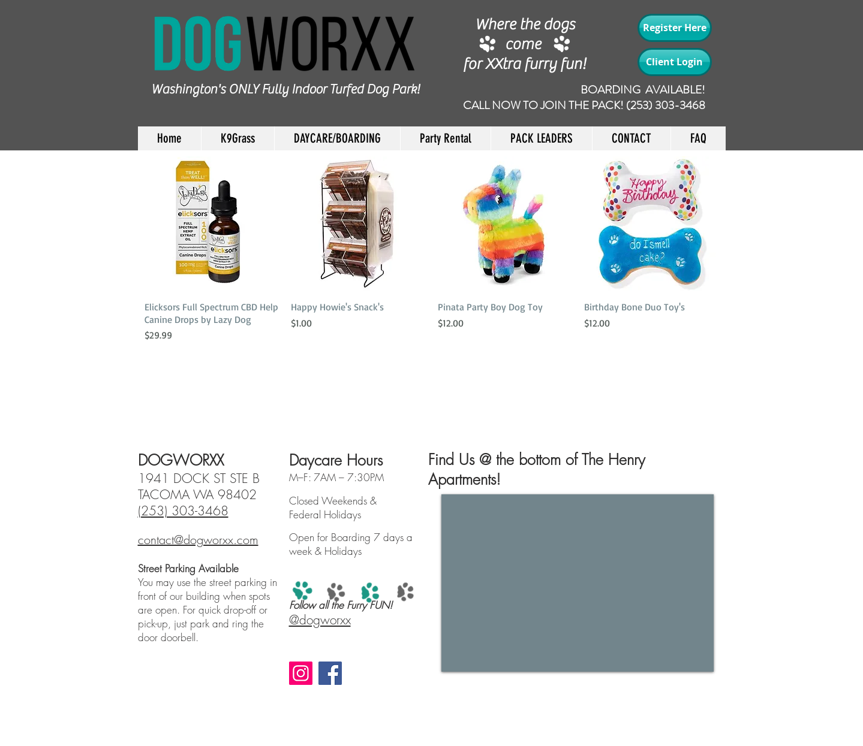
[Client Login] (675, 62)
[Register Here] (675, 28)
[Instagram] (300, 673)
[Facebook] (330, 673)
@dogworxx (320, 620)
